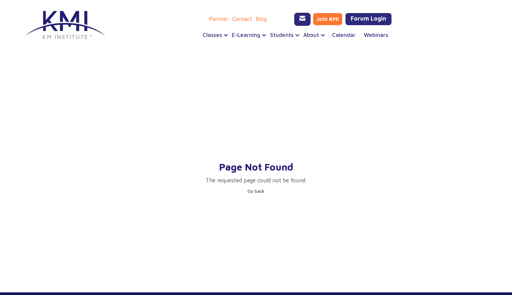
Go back (256, 191)
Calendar (344, 35)
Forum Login (368, 18)
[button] (214, 35)
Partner (219, 19)
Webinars (376, 35)
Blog (261, 19)
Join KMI (327, 19)
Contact (242, 19)
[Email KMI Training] (302, 19)
